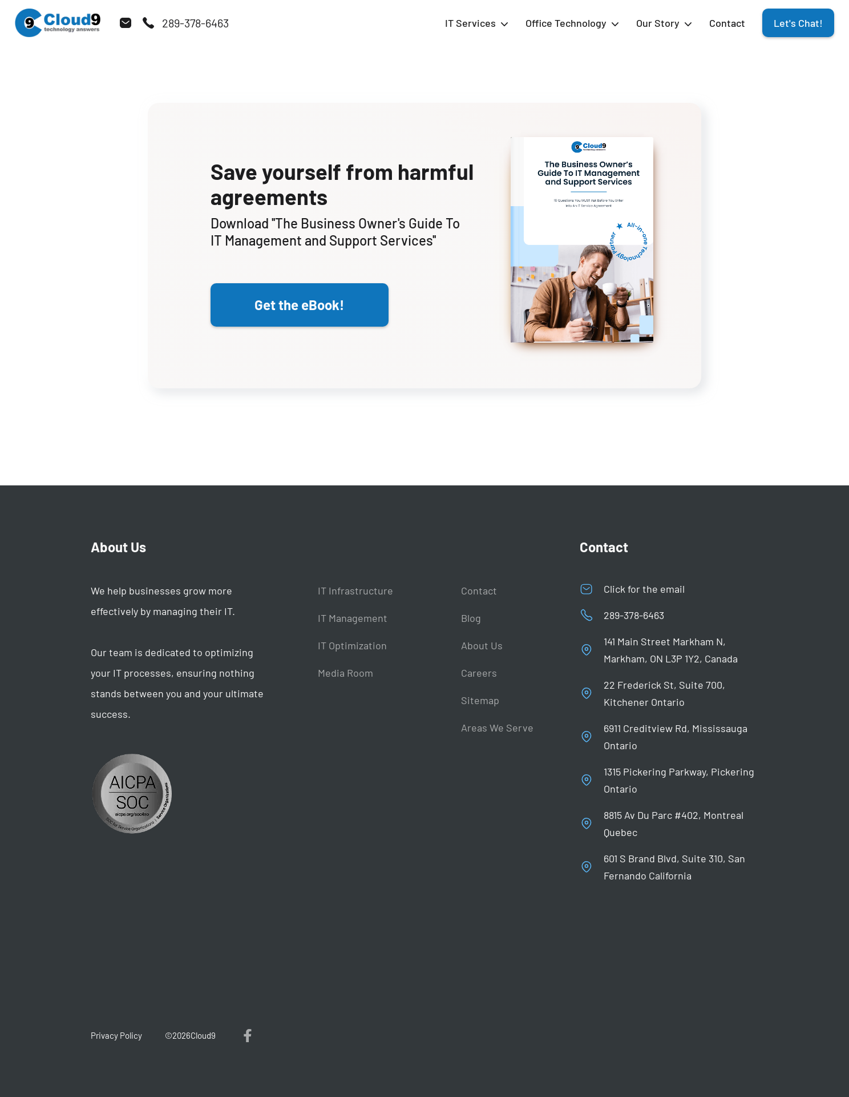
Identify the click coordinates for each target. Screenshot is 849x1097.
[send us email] (125, 23)
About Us (482, 645)
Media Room (345, 672)
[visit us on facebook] (248, 1035)
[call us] (185, 23)
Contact (727, 23)
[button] (476, 23)
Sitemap (480, 700)
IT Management (352, 618)
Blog (471, 618)
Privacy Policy (116, 1035)
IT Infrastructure (355, 590)
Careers (479, 672)
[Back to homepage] (57, 22)
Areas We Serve (497, 727)
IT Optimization (352, 645)
